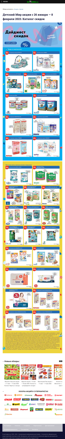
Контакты (35, 429)
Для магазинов (49, 425)
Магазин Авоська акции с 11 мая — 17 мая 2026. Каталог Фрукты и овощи (12, 383)
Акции (16, 9)
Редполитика (37, 425)
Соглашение (25, 429)
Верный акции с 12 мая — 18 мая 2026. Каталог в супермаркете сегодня (28, 383)
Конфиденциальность (10, 429)
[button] (61, 361)
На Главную (7, 425)
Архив (21, 9)
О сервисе (27, 425)
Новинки (17, 425)
